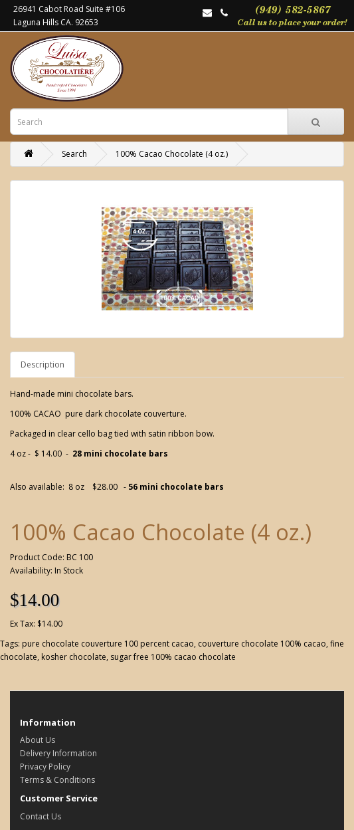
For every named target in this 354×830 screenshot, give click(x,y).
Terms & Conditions (57, 779)
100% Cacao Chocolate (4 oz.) (172, 153)
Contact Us (40, 816)
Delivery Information (58, 753)
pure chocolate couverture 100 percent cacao (108, 643)
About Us (37, 740)
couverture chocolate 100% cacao (262, 643)
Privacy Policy (45, 766)
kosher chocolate (73, 657)
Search (74, 153)
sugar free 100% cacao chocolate (173, 657)
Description (42, 364)
